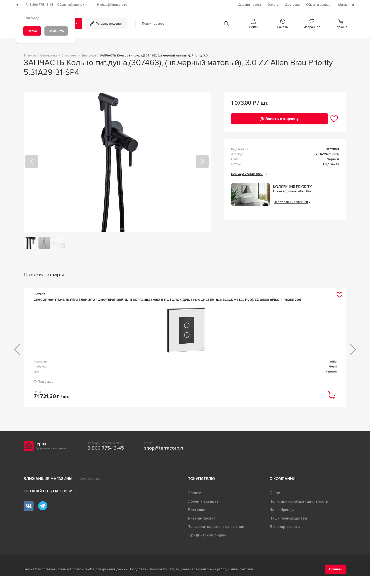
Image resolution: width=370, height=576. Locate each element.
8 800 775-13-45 (105, 451)
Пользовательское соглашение (215, 529)
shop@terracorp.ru (164, 451)
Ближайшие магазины (48, 481)
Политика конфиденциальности (298, 504)
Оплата (194, 495)
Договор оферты (284, 529)
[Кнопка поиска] (224, 22)
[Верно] (32, 31)
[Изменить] (56, 31)
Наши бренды (282, 512)
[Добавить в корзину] (279, 117)
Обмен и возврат (203, 504)
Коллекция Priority (292, 185)
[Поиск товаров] (177, 22)
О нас (274, 495)
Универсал (246, 368)
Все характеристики (249, 172)
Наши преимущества (288, 521)
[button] (254, 22)
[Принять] (335, 569)
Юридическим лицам (206, 537)
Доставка (196, 512)
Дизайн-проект (201, 521)
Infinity (166, 368)
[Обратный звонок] (77, 4)
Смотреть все (91, 481)
